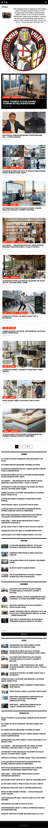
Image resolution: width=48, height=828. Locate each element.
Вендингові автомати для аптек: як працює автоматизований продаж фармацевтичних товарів (23, 172)
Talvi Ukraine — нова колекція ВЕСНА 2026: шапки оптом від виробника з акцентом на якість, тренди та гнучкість (23, 246)
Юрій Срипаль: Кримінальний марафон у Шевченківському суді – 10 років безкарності (22, 136)
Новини (21, 168)
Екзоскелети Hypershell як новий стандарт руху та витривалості (20, 317)
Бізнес (5, 168)
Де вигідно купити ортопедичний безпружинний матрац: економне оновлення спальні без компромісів (22, 435)
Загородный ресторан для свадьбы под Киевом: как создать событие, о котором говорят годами (23, 282)
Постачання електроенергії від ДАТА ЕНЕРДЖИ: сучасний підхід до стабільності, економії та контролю (21, 209)
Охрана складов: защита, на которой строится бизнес (21, 401)
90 (28, 446)
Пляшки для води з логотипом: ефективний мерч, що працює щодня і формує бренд (23, 332)
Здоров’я (6, 97)
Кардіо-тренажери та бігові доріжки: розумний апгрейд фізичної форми (19, 102)
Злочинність (7, 132)
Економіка (13, 205)
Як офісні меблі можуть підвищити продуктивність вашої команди (22, 370)
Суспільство (15, 97)
